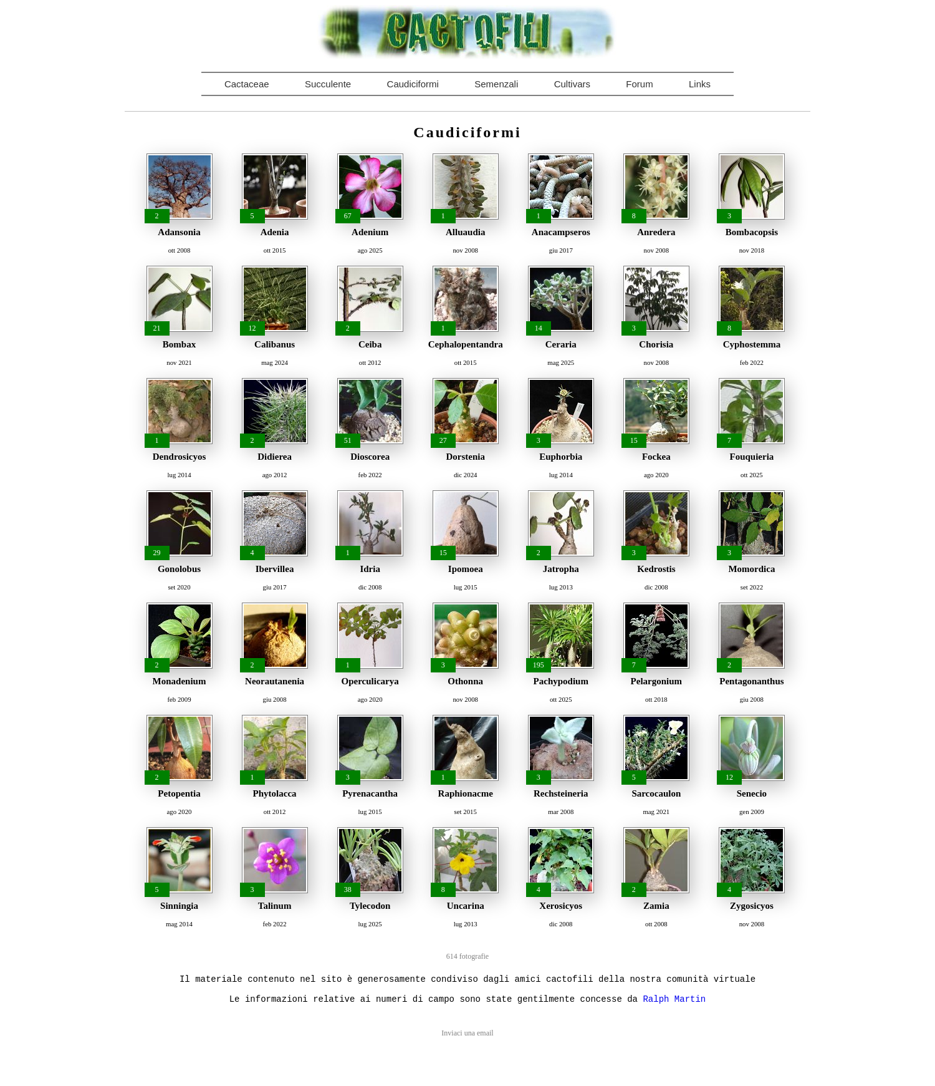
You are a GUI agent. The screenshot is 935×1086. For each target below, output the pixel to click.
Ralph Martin (674, 999)
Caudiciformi (413, 84)
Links (700, 84)
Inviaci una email (467, 1033)
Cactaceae (246, 84)
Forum (639, 84)
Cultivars (572, 84)
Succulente (328, 84)
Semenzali (496, 84)
